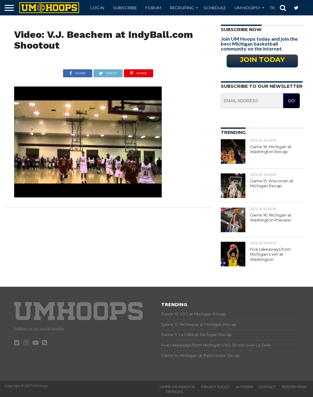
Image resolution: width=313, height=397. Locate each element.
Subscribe (125, 7)
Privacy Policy (215, 387)
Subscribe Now (241, 29)
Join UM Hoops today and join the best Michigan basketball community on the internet (259, 43)
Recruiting (182, 7)
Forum (153, 7)
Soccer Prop (294, 387)
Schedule (215, 7)
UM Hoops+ (247, 7)
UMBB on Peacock (177, 387)
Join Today (262, 59)
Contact (267, 387)
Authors (244, 387)
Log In (97, 7)
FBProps (174, 392)
